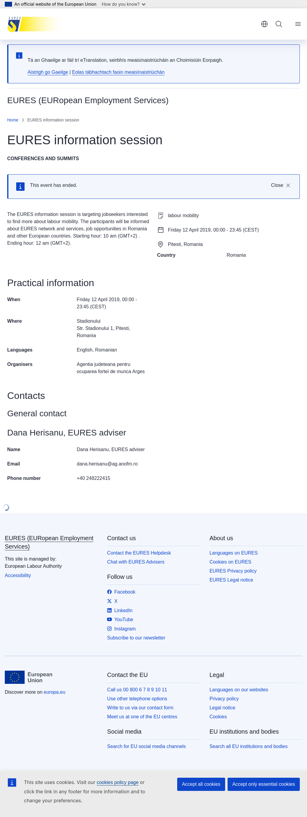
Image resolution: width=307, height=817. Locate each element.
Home (12, 120)
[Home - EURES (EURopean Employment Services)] (37, 24)
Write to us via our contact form (140, 707)
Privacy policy (224, 698)
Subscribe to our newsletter (136, 637)
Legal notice (222, 707)
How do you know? (124, 4)
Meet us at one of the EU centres (142, 716)
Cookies (218, 716)
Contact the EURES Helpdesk (139, 552)
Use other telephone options (137, 698)
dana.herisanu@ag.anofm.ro (107, 463)
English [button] (264, 24)
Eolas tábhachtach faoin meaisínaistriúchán (118, 72)
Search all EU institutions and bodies (249, 746)
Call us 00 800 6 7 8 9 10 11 (137, 689)
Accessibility (18, 575)
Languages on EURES (234, 552)
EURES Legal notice (231, 579)
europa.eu (54, 692)
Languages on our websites (239, 689)
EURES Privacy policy (233, 570)
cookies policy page (118, 782)
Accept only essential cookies (263, 784)
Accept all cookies (201, 784)
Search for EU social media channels (146, 746)
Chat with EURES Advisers (135, 561)
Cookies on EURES (231, 561)
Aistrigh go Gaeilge (48, 72)
